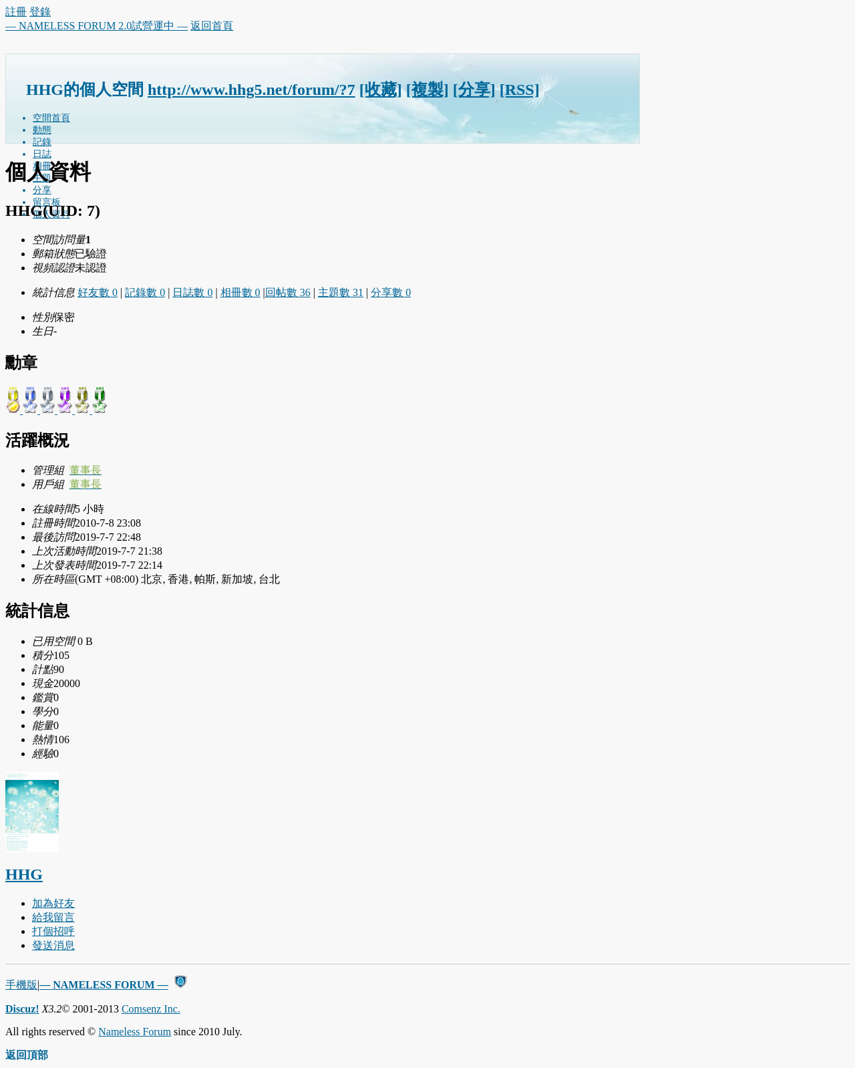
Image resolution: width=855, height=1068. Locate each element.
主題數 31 (340, 292)
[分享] (474, 89)
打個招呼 (53, 931)
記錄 (42, 142)
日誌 (42, 154)
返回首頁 (211, 25)
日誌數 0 (192, 292)
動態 (42, 130)
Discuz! (22, 1009)
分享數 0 (391, 292)
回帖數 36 (288, 292)
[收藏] (380, 89)
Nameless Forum (134, 1031)
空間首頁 (51, 118)
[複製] (427, 89)
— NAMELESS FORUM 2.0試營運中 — (96, 25)
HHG (24, 874)
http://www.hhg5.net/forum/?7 (251, 89)
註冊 (16, 11)
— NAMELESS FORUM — (103, 984)
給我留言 (53, 917)
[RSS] (520, 89)
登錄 (40, 11)
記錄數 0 (145, 292)
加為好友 (53, 903)
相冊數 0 (240, 292)
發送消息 (53, 945)
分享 (42, 190)
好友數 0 (97, 292)
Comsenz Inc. (151, 1009)
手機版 (21, 984)
